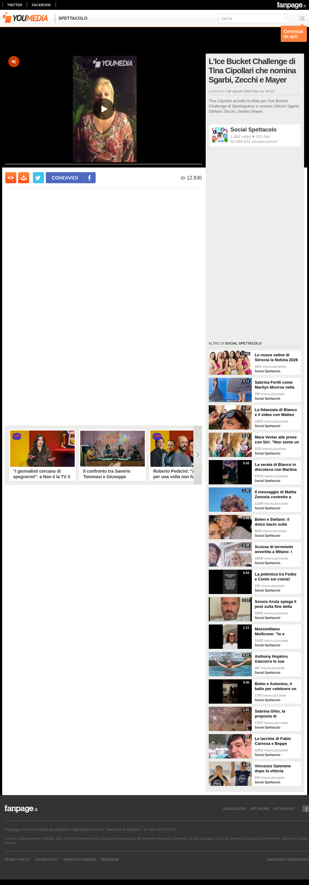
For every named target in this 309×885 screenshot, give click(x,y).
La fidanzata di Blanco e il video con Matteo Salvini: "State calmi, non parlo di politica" (276, 412)
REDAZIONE (110, 859)
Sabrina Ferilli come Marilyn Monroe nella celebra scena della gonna (275, 385)
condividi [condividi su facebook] (65, 177)
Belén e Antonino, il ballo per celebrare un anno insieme (275, 686)
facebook (41, 5)
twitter (14, 5)
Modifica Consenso (80, 859)
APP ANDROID (284, 808)
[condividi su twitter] (38, 177)
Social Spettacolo (254, 130)
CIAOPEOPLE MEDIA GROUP (288, 859)
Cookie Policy (46, 859)
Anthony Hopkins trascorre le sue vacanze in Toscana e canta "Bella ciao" (275, 659)
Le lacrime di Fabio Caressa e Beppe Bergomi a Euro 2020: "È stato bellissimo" (275, 741)
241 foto (263, 136)
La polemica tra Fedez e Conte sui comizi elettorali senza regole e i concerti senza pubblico (276, 577)
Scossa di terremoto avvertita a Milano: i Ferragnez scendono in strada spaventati (277, 549)
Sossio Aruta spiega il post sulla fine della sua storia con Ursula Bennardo (275, 604)
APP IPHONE (259, 808)
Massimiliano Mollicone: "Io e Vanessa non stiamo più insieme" (274, 631)
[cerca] (254, 18)
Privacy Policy (17, 859)
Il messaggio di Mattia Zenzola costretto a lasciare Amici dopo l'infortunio (275, 494)
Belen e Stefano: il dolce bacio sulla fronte (272, 522)
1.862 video (241, 136)
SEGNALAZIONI (234, 808)
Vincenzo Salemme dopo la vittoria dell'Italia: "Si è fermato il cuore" (277, 769)
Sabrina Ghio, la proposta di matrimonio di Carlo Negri (274, 714)
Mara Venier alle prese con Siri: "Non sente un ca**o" (277, 440)
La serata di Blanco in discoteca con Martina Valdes (276, 467)
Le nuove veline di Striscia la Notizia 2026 (276, 357)
